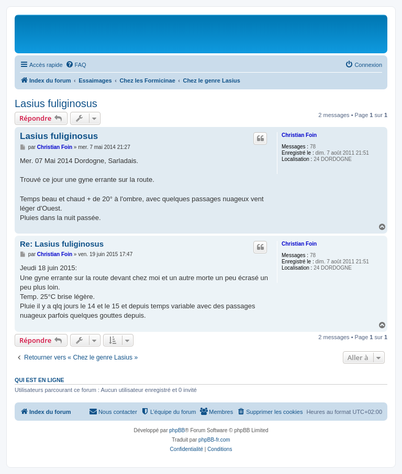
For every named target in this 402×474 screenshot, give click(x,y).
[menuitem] (75, 65)
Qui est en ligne (39, 380)
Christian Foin (299, 135)
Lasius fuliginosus (56, 103)
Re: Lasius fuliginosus (62, 243)
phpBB (177, 430)
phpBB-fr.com (214, 440)
